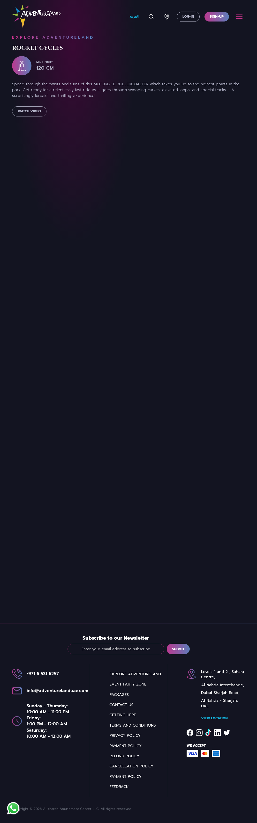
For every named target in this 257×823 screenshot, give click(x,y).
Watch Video (29, 120)
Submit (178, 658)
